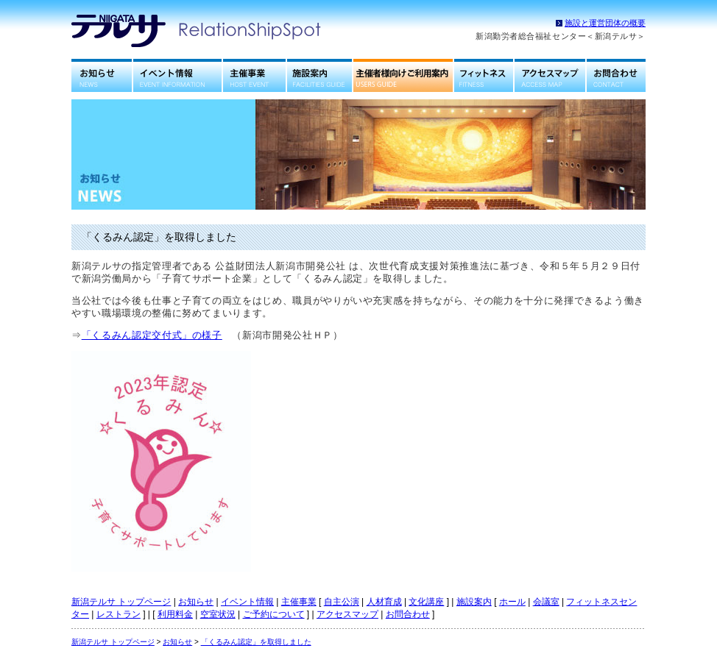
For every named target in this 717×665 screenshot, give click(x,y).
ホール (512, 602)
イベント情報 (177, 75)
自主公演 (341, 602)
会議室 (546, 602)
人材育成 (384, 602)
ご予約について (274, 614)
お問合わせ (616, 75)
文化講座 (426, 602)
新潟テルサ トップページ (121, 602)
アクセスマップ (550, 75)
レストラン (118, 614)
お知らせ (102, 75)
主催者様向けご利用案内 (403, 75)
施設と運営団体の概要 (605, 22)
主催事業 (254, 75)
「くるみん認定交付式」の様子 (152, 335)
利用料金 (175, 614)
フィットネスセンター (483, 75)
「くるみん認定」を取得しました (256, 642)
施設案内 (319, 75)
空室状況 (218, 614)
